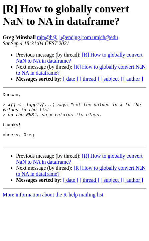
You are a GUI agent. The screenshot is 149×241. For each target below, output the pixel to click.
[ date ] (70, 79)
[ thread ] (89, 79)
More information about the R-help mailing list (53, 205)
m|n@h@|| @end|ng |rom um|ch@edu (77, 37)
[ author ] (133, 79)
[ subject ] (111, 79)
